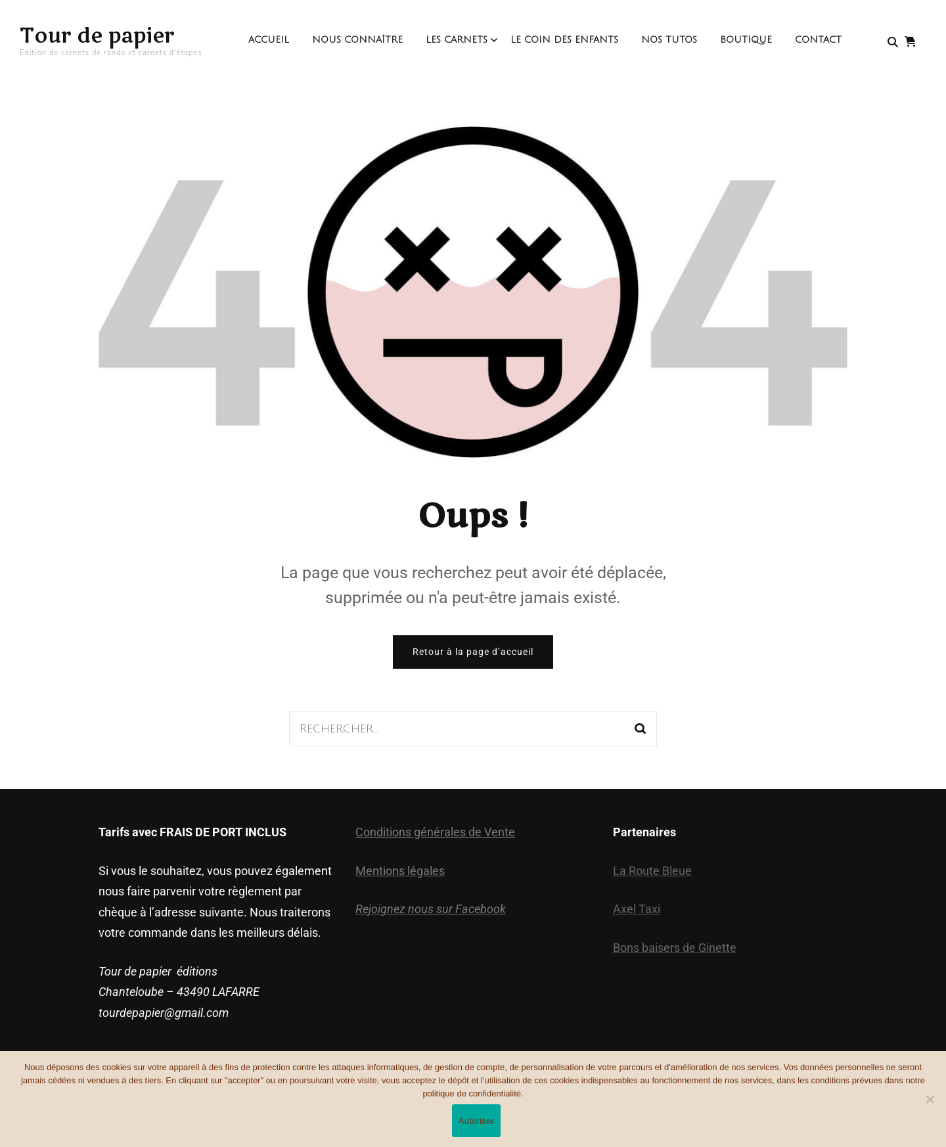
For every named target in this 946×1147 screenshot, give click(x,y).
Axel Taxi (636, 909)
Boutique (746, 40)
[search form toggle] (893, 42)
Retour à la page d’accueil (473, 651)
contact (818, 40)
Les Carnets (456, 40)
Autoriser (476, 1121)
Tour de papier (97, 35)
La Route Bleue (652, 871)
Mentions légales (400, 871)
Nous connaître (357, 40)
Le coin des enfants (564, 40)
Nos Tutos (669, 40)
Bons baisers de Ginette (674, 948)
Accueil (268, 40)
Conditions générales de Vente (435, 832)
